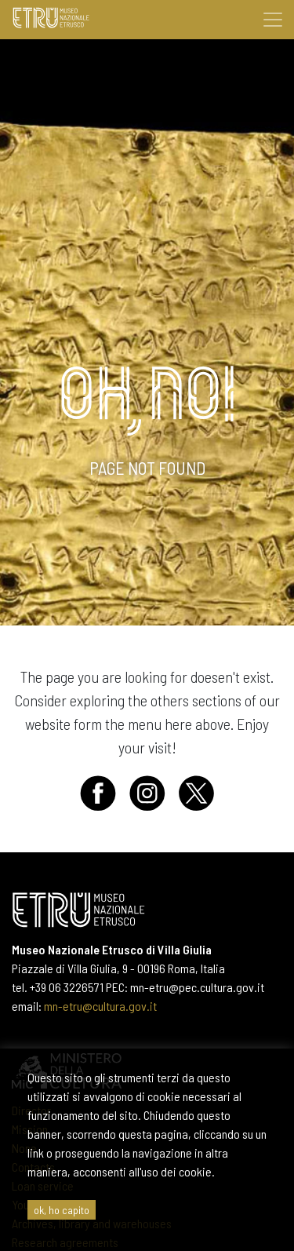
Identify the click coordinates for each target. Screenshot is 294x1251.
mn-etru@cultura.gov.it (100, 1005)
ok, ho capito (61, 1209)
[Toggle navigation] (273, 20)
